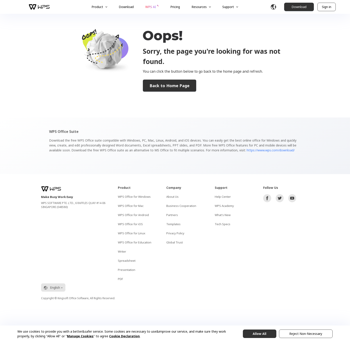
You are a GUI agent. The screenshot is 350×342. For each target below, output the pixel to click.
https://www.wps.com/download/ (271, 150)
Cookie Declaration (124, 336)
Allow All (259, 334)
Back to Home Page (170, 85)
